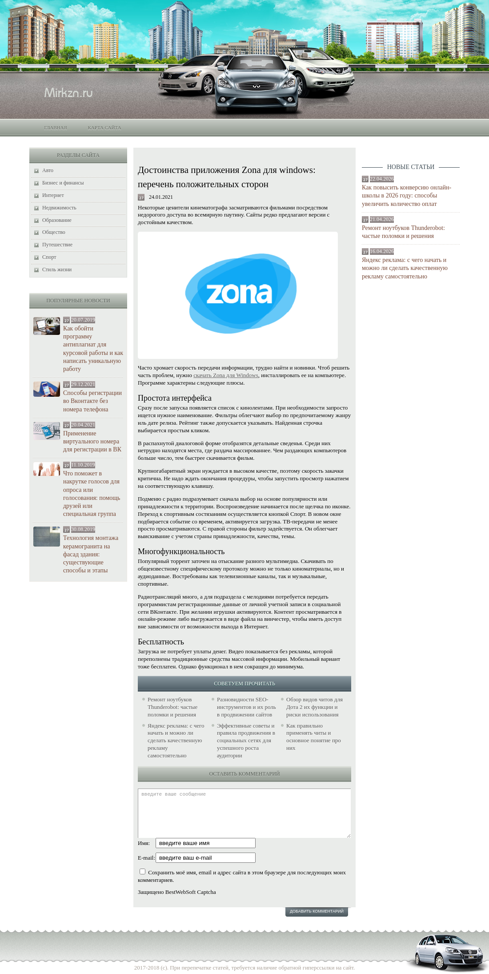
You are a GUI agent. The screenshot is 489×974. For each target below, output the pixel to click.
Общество (53, 232)
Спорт (49, 257)
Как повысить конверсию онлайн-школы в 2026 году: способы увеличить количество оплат (406, 195)
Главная (55, 127)
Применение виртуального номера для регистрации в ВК (92, 441)
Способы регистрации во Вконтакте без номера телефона (92, 401)
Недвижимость (59, 208)
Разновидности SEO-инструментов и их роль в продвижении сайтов (246, 707)
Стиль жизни (57, 269)
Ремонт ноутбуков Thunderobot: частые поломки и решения (403, 232)
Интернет (53, 195)
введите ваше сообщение (244, 813)
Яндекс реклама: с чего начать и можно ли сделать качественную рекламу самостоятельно (405, 268)
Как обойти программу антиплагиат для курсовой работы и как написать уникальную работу (93, 348)
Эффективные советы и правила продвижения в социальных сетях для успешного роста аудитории (246, 740)
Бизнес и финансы (63, 183)
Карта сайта (104, 127)
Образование (57, 220)
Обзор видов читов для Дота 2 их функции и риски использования (314, 707)
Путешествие (57, 244)
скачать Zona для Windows (225, 375)
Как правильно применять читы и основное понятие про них (313, 737)
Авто (47, 170)
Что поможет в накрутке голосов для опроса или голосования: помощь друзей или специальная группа (91, 493)
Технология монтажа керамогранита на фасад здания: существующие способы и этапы (90, 554)
